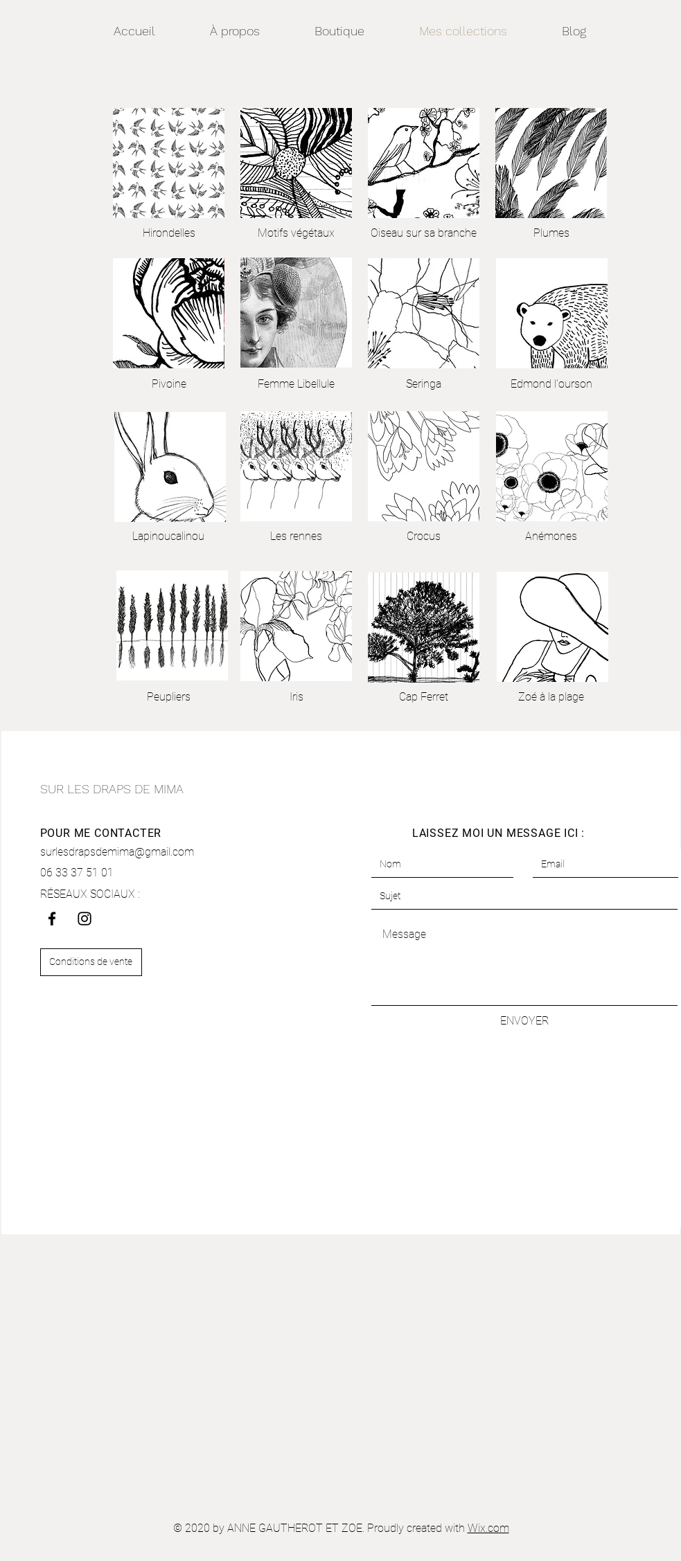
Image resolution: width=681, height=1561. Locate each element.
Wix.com (488, 1528)
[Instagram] (85, 919)
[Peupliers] (169, 697)
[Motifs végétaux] (296, 233)
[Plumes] (551, 233)
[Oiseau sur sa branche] (424, 233)
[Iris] (296, 697)
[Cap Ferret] (424, 697)
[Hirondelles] (169, 233)
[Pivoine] (169, 384)
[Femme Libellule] (296, 384)
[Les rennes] (296, 536)
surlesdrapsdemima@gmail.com (117, 851)
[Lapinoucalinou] (168, 536)
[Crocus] (424, 536)
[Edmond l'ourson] (551, 384)
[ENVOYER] (524, 1021)
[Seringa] (424, 384)
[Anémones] (551, 536)
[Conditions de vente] (91, 962)
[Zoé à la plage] (551, 697)
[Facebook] (52, 919)
